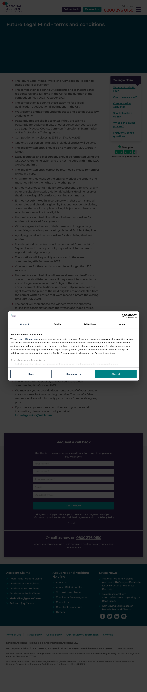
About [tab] (122, 324)
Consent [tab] (24, 324)
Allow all (115, 374)
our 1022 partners (28, 339)
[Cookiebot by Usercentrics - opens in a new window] (124, 316)
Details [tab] (57, 324)
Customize (73, 374)
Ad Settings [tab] (90, 324)
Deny (31, 374)
